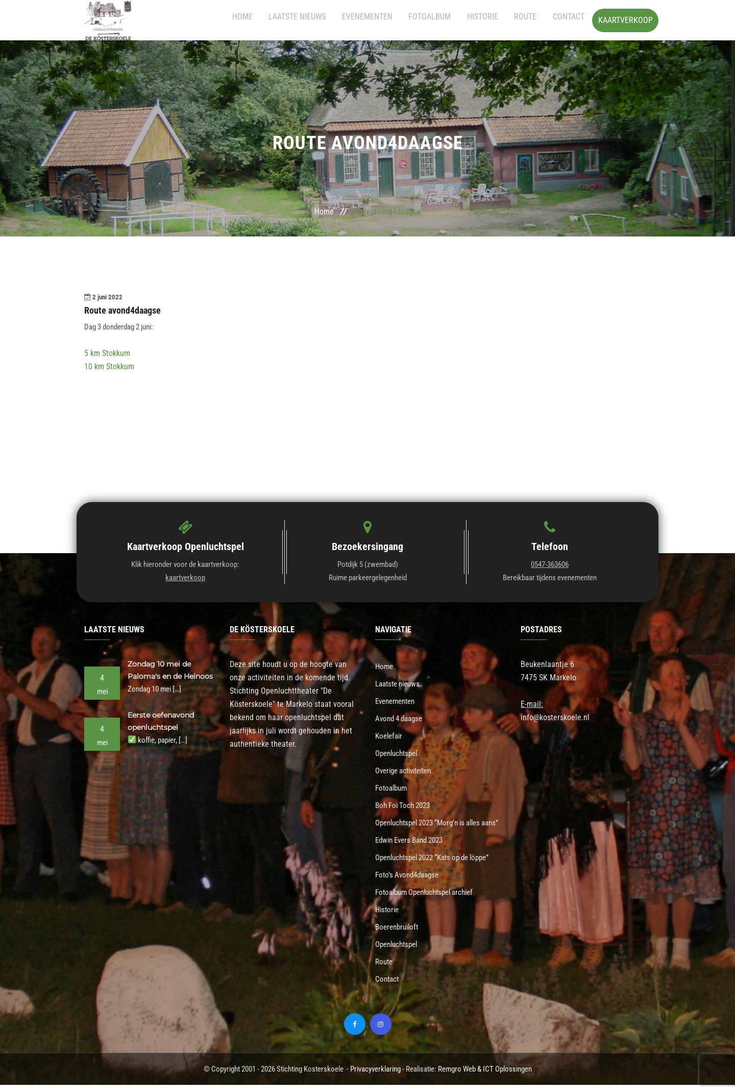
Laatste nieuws (326, 20)
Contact (568, 20)
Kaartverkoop (625, 20)
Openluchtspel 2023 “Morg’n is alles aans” (434, 826)
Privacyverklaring (375, 1076)
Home (277, 20)
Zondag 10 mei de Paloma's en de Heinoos (161, 676)
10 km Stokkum (109, 367)
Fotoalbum (447, 20)
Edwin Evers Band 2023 (413, 852)
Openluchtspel (399, 750)
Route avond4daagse (126, 310)
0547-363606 (550, 564)
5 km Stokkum (107, 354)
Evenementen (390, 20)
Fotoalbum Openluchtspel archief (430, 902)
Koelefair (390, 734)
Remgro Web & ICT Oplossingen (485, 1076)
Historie (494, 20)
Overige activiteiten (407, 767)
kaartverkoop (185, 578)
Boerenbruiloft (399, 936)
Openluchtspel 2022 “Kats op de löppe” (439, 868)
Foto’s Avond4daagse (410, 885)
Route (531, 20)
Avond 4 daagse (401, 717)
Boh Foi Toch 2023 (405, 801)
